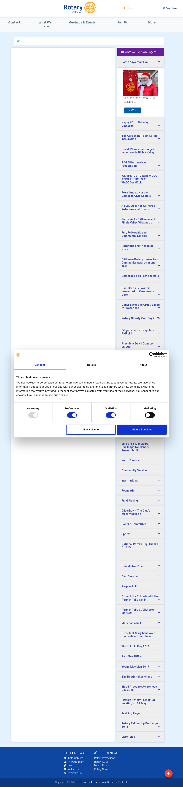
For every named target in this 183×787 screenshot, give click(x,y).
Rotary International (105, 758)
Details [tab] (91, 364)
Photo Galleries (73, 758)
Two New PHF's (131, 656)
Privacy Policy (73, 773)
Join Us (122, 22)
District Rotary (102, 765)
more (133, 110)
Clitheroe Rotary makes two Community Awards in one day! (139, 263)
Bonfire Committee (133, 524)
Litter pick (128, 736)
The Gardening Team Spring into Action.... (139, 137)
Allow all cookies (142, 429)
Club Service (129, 576)
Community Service (134, 470)
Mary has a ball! (131, 623)
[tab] (140, 62)
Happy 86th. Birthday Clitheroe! (134, 124)
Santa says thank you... (136, 62)
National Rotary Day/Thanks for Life (139, 545)
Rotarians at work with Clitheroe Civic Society (136, 194)
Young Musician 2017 (135, 666)
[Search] (140, 8)
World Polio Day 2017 (135, 646)
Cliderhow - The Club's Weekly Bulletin (135, 512)
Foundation (128, 490)
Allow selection (91, 429)
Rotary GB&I (101, 761)
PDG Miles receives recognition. (134, 164)
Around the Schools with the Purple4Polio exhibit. (139, 598)
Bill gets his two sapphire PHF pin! (137, 331)
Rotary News (101, 769)
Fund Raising (129, 500)
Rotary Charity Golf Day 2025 (140, 318)
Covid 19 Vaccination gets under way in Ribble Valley (138, 150)
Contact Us (71, 769)
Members (170, 8)
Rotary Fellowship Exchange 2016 (139, 725)
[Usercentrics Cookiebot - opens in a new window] (152, 354)
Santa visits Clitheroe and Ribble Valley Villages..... (138, 220)
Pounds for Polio (132, 566)
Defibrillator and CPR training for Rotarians (140, 306)
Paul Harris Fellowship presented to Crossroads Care (138, 291)
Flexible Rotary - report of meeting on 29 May (138, 701)
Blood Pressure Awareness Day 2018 (139, 688)
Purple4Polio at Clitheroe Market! (137, 611)
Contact (14, 22)
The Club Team (74, 761)
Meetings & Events (82, 22)
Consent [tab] (39, 364)
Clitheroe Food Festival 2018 (140, 276)
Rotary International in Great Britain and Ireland (101, 782)
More (152, 22)
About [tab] (143, 364)
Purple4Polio (129, 586)
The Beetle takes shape (136, 676)
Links (68, 765)
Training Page (130, 713)
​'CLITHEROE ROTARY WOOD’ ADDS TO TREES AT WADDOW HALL (139, 179)
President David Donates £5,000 (137, 345)
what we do (45, 24)
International (129, 480)
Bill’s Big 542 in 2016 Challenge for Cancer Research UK (135, 447)
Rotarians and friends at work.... (137, 247)
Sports (125, 534)
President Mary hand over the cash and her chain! (138, 634)
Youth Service (130, 460)
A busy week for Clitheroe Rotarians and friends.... (138, 207)
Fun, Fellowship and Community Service (134, 234)
